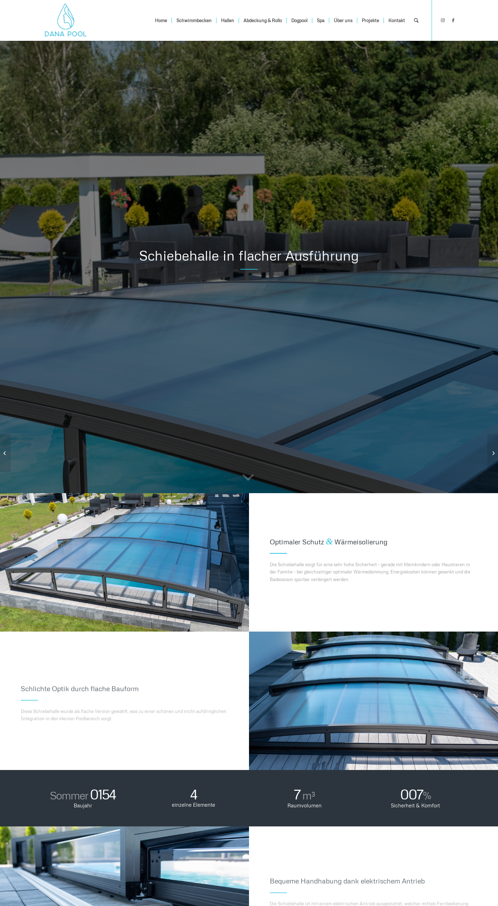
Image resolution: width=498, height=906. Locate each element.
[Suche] (416, 20)
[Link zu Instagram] (442, 20)
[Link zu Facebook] (453, 20)
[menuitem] (161, 20)
